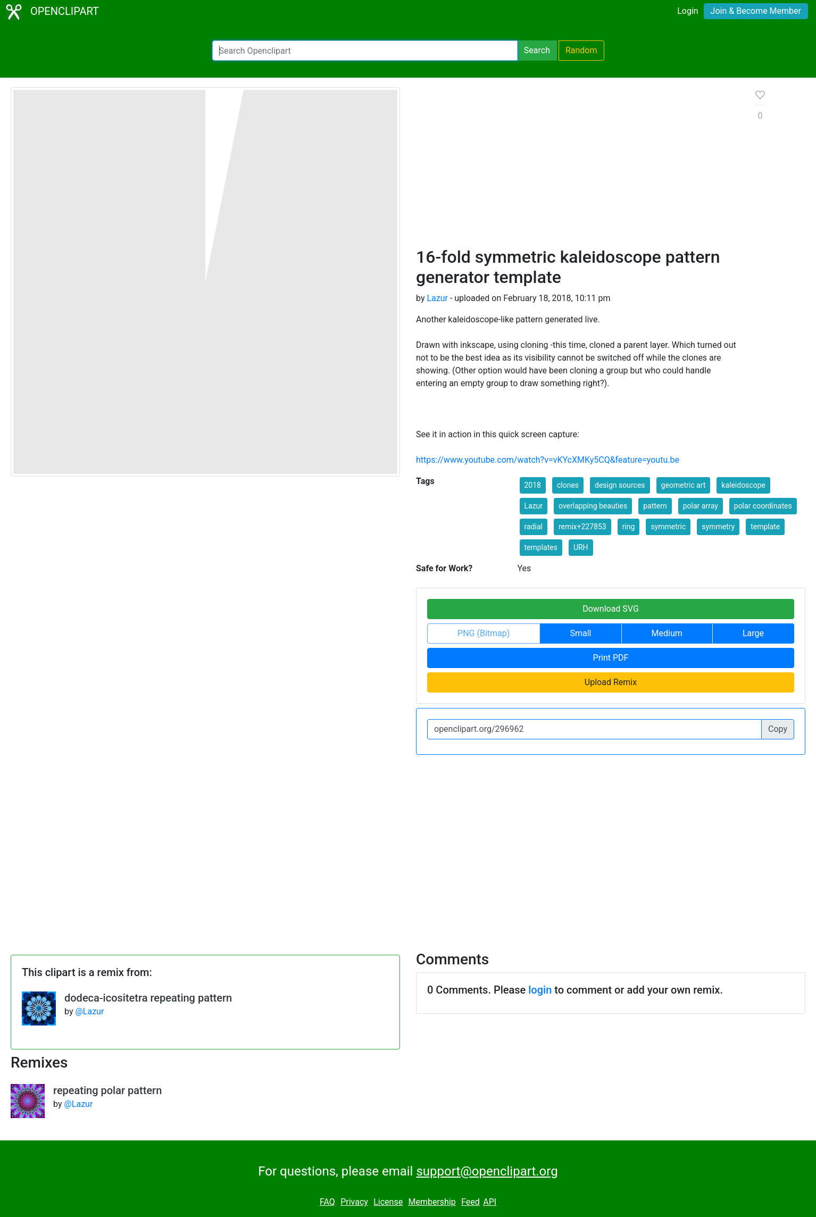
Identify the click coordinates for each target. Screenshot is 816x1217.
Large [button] (753, 633)
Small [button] (580, 633)
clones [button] (568, 485)
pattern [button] (655, 506)
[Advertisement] (577, 167)
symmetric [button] (668, 526)
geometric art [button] (683, 485)
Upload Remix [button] (611, 682)
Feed (470, 1202)
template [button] (765, 526)
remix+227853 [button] (582, 526)
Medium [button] (667, 633)
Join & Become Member (756, 11)
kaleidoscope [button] (743, 485)
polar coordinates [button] (763, 506)
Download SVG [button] (610, 609)
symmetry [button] (718, 526)
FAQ (327, 1202)
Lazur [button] (533, 506)
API (489, 1202)
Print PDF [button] (611, 658)
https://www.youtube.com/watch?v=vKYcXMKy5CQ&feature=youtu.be (547, 460)
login (540, 989)
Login (687, 11)
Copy (777, 729)
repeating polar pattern (107, 1090)
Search (537, 50)
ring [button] (628, 526)
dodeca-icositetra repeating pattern (148, 997)
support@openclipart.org (486, 1171)
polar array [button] (700, 506)
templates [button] (540, 547)
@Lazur (89, 1011)
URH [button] (580, 547)
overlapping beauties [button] (593, 506)
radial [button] (533, 526)
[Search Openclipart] (365, 50)
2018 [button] (532, 485)
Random (581, 50)
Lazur (437, 298)
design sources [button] (620, 485)
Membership (431, 1202)
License (388, 1202)
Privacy (354, 1202)
